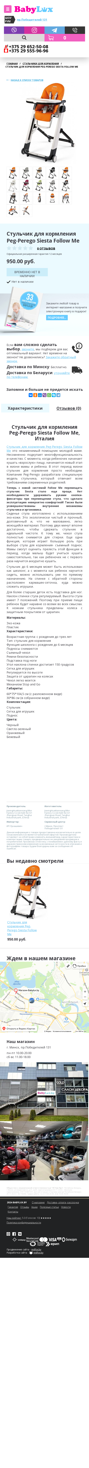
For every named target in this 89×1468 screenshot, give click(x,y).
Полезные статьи (49, 1207)
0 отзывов (46, 248)
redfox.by (36, 1249)
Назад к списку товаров (27, 80)
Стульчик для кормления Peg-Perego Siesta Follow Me (22, 928)
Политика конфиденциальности (24, 1222)
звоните (28, 349)
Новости (66, 1207)
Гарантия (13, 1207)
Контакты (13, 1211)
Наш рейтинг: (14, 1217)
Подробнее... (57, 317)
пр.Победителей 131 (32, 19)
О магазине (38, 1202)
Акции (34, 1207)
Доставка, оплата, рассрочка (63, 1202)
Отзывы (24, 1207)
